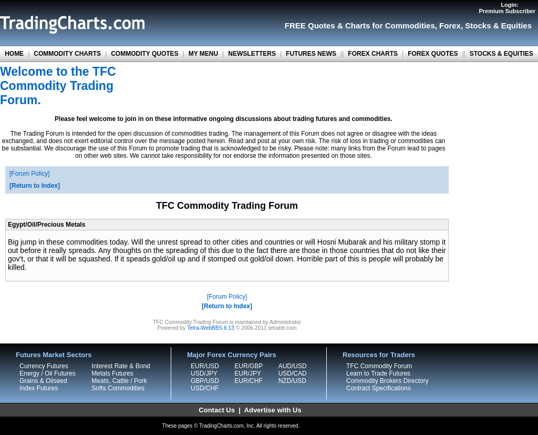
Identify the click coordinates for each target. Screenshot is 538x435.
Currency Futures (43, 366)
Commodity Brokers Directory (387, 381)
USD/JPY (204, 373)
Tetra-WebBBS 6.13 (210, 328)
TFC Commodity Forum (379, 366)
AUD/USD (292, 366)
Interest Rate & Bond (120, 366)
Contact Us (217, 410)
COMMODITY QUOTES (144, 53)
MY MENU (203, 53)
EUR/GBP (248, 366)
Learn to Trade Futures (378, 373)
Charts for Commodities (390, 25)
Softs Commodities (117, 388)
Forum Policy (29, 173)
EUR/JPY (247, 373)
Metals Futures (112, 373)
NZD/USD (292, 381)
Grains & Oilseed (43, 381)
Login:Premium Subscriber (507, 8)
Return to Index (35, 185)
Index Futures (38, 388)
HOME (14, 53)
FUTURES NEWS (311, 53)
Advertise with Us (273, 410)
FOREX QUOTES (433, 53)
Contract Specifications (378, 388)
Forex (450, 25)
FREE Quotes (310, 25)
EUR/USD (205, 366)
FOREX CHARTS (373, 53)
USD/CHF (205, 388)
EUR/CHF (248, 381)
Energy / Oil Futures (47, 373)
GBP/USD (205, 381)
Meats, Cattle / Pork (119, 381)
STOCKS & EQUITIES (501, 53)
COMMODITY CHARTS (67, 53)
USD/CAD (292, 373)
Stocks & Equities (498, 25)
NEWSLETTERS (252, 53)
